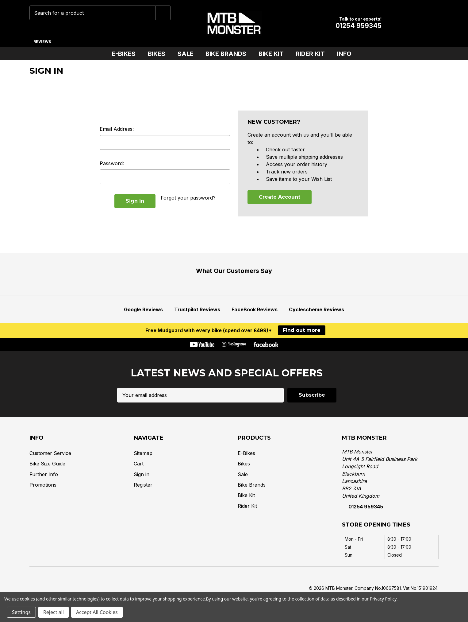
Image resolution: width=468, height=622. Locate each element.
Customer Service (50, 453)
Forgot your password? (188, 198)
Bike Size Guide (47, 464)
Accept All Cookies (97, 612)
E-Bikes (126, 53)
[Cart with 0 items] (430, 23)
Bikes (159, 53)
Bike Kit (274, 53)
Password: (112, 163)
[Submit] (163, 13)
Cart (139, 464)
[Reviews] (42, 39)
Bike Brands (228, 53)
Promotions (42, 485)
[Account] (411, 23)
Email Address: (117, 129)
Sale (188, 53)
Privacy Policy (383, 599)
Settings (21, 612)
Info (346, 53)
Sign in (141, 474)
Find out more (301, 330)
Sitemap (143, 453)
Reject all (53, 612)
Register (143, 485)
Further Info (43, 474)
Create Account (279, 197)
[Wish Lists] (392, 23)
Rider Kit (313, 53)
